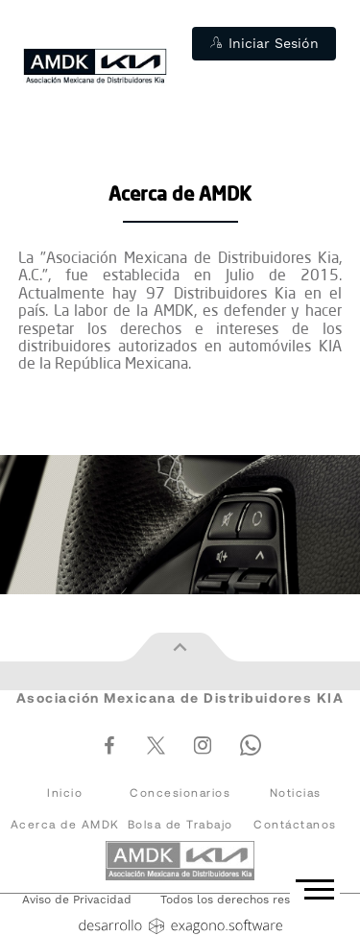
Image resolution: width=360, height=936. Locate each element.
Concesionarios (180, 792)
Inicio (65, 792)
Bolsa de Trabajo (180, 824)
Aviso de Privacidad (77, 900)
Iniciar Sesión (264, 43)
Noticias (296, 792)
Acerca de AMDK (65, 824)
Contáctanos (295, 824)
